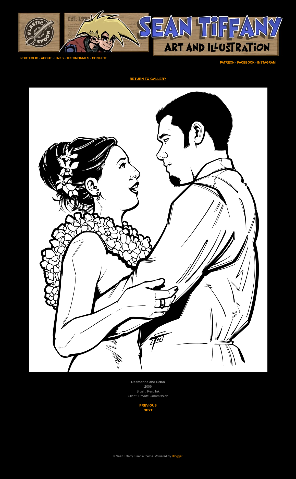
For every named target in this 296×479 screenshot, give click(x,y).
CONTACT (99, 58)
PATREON (227, 62)
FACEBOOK (246, 62)
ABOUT (46, 58)
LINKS (59, 58)
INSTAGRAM (266, 62)
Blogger (177, 456)
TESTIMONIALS (77, 58)
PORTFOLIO (29, 58)
